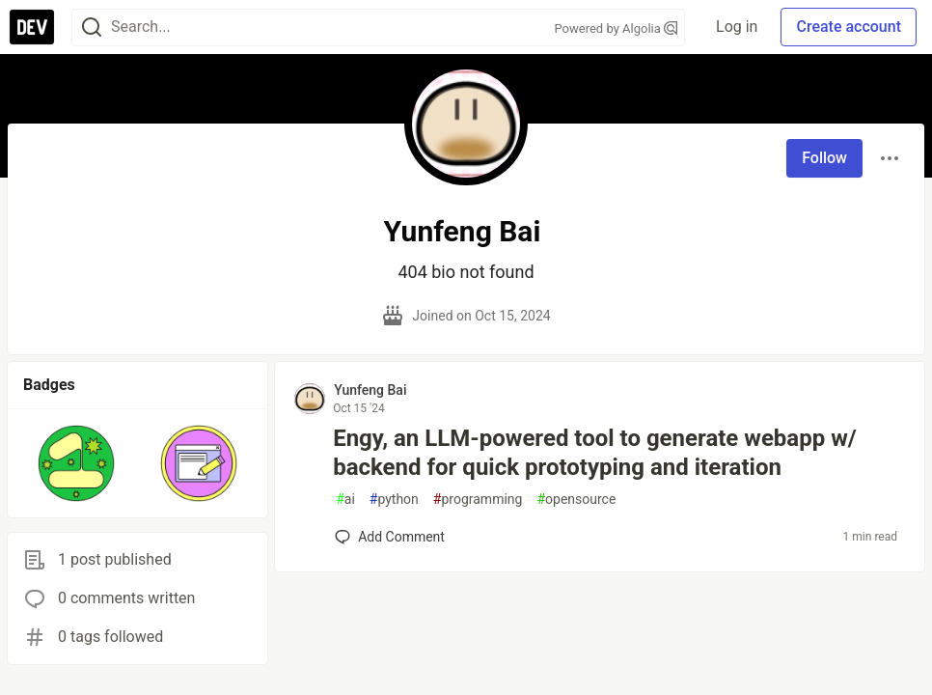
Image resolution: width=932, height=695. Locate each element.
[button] (76, 463)
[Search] (91, 27)
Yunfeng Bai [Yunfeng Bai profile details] (370, 390)
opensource (576, 499)
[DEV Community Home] (32, 27)
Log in (736, 26)
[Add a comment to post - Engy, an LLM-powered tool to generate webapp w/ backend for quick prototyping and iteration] (389, 536)
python (394, 499)
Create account (848, 26)
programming (478, 499)
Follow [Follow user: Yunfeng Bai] (824, 158)
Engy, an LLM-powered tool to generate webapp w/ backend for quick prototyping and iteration (595, 453)
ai (345, 499)
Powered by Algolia (616, 28)
